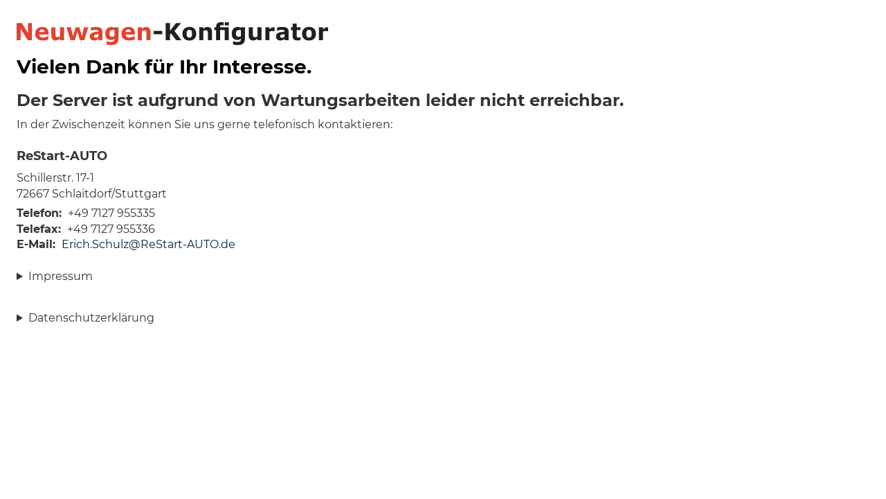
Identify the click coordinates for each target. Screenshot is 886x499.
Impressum (60, 276)
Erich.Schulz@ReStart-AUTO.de (148, 244)
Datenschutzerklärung (91, 317)
